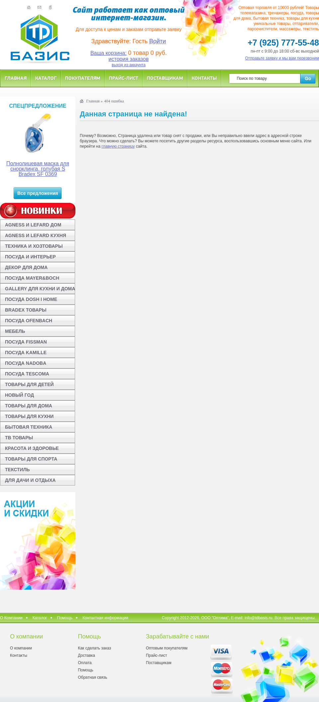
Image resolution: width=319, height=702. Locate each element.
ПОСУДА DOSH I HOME (31, 299)
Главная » (94, 101)
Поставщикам (165, 78)
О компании (21, 648)
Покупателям (82, 78)
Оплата (84, 662)
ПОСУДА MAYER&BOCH (32, 278)
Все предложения (37, 193)
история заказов (129, 59)
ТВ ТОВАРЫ (19, 437)
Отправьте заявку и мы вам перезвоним (282, 58)
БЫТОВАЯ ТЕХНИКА (28, 427)
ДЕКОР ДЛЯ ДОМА (26, 267)
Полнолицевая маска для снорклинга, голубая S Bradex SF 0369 (37, 169)
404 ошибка (114, 101)
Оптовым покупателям (166, 648)
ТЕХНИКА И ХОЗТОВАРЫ (34, 246)
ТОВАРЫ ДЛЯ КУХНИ (29, 416)
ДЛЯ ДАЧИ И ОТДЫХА (30, 480)
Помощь (64, 618)
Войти (157, 41)
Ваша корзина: (108, 53)
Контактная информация (105, 618)
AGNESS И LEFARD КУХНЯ (35, 235)
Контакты (204, 78)
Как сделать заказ (94, 648)
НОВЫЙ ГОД (19, 395)
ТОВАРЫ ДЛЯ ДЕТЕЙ (29, 384)
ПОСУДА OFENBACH (28, 320)
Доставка (86, 655)
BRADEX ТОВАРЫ (26, 310)
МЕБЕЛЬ (15, 331)
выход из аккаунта (129, 65)
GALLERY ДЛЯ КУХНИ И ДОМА (40, 288)
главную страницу (118, 146)
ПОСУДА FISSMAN (26, 342)
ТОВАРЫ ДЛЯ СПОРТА (31, 459)
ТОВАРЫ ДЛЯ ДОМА (28, 405)
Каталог (45, 78)
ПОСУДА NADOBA (25, 363)
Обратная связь (92, 677)
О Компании (11, 618)
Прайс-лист (123, 78)
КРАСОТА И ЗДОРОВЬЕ (32, 448)
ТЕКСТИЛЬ (17, 469)
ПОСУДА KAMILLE (26, 352)
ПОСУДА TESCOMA (27, 373)
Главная (16, 78)
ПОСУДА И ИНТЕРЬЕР (30, 256)
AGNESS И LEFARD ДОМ (33, 224)
